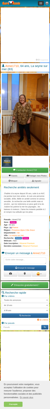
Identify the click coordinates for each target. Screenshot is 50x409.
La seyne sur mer (16, 235)
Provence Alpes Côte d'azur (23, 230)
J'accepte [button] (13, 404)
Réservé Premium (27, 243)
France (14, 227)
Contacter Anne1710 (25, 170)
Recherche (25, 316)
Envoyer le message (25, 268)
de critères (42, 320)
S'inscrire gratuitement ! (25, 285)
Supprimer (43, 60)
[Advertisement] (25, 33)
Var (18, 233)
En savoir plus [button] (26, 397)
